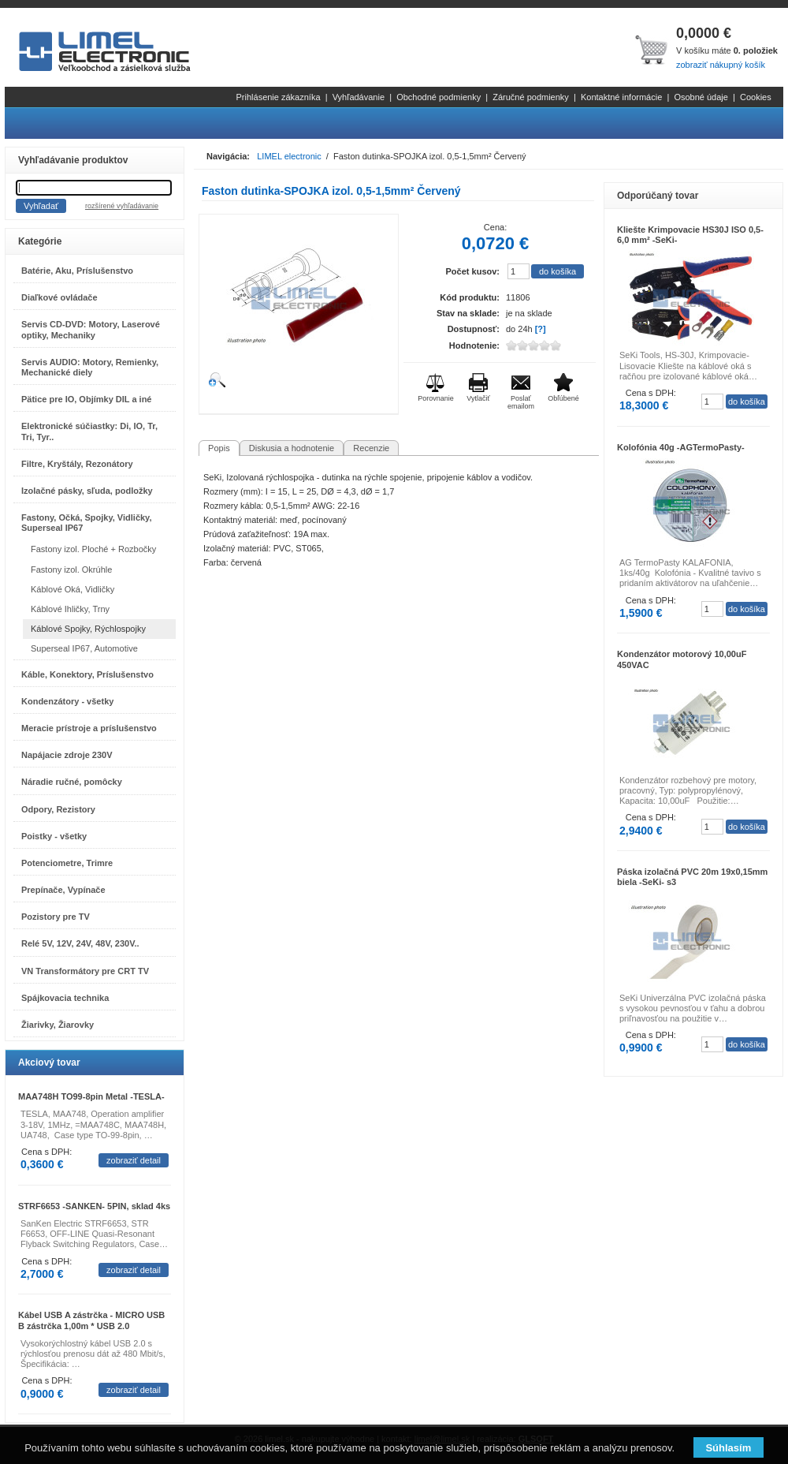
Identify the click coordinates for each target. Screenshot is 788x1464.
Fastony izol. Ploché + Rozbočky (93, 549)
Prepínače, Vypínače (63, 889)
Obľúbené (563, 398)
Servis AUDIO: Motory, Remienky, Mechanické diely (89, 367)
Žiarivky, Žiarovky (57, 1024)
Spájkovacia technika (65, 998)
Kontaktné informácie (621, 97)
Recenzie (371, 448)
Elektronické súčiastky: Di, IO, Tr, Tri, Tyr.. (89, 431)
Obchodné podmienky (438, 97)
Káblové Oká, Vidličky (72, 589)
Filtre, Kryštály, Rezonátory (77, 464)
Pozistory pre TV (55, 916)
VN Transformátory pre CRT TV (85, 971)
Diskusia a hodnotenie (291, 448)
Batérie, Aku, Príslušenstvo (77, 270)
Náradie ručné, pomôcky (71, 781)
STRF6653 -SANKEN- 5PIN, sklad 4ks (94, 1206)
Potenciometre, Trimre (67, 863)
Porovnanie (436, 398)
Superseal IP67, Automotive (84, 648)
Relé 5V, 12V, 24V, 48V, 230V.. (80, 943)
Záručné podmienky (530, 97)
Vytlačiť (478, 398)
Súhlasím (728, 1448)
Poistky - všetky (54, 836)
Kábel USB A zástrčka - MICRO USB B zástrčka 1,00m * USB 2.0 (91, 1320)
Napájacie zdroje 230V (67, 755)
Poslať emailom (520, 402)
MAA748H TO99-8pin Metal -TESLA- (91, 1096)
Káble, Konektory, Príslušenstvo (87, 674)
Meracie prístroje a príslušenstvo (89, 728)
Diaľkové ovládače (59, 297)
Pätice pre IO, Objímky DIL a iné (86, 399)
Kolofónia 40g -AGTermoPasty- (681, 447)
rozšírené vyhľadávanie (121, 206)
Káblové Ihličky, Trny (70, 609)
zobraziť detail (133, 1160)
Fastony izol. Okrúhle (71, 569)
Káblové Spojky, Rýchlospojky (88, 628)
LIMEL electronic (289, 156)
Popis (219, 448)
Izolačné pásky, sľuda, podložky (87, 490)
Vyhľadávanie (359, 97)
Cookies (755, 97)
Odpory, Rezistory (58, 809)
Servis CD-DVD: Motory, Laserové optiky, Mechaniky (90, 329)
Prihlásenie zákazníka (278, 97)
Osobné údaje (701, 97)
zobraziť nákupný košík (720, 64)
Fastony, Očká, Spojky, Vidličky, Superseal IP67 (86, 522)
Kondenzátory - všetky (67, 701)
